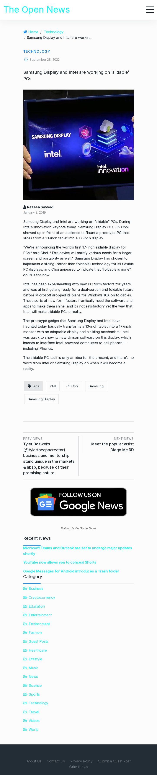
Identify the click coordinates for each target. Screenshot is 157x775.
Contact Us (56, 761)
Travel (34, 712)
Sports (34, 694)
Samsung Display (41, 399)
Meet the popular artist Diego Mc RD (110, 444)
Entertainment (40, 615)
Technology (53, 32)
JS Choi (72, 386)
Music (33, 668)
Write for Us (78, 767)
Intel (52, 386)
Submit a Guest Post (114, 761)
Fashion (35, 632)
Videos (34, 720)
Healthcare (38, 650)
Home (33, 32)
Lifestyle (35, 659)
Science (35, 685)
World (33, 729)
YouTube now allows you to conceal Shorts (59, 562)
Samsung (96, 386)
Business (36, 588)
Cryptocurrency (42, 597)
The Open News (36, 9)
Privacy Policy (81, 761)
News (33, 676)
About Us (34, 761)
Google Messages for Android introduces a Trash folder (71, 571)
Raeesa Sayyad (38, 207)
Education (37, 606)
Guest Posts (38, 641)
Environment (39, 624)
